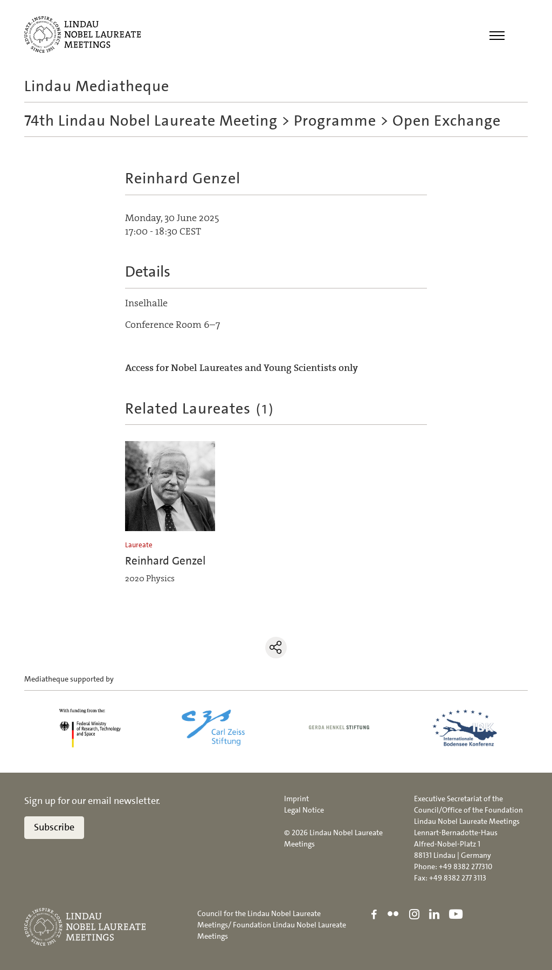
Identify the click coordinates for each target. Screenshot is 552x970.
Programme (335, 120)
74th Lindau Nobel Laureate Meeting (151, 120)
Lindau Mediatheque (96, 86)
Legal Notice (304, 810)
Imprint (296, 798)
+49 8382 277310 (465, 866)
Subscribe (54, 827)
